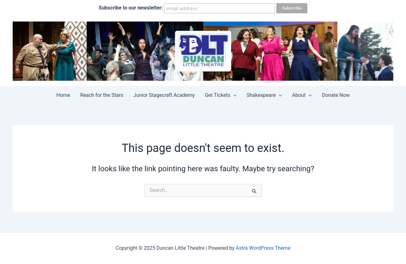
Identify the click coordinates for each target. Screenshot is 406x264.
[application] (233, 95)
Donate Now (336, 95)
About (302, 95)
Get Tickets (221, 95)
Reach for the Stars (101, 95)
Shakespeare (264, 95)
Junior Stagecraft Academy (164, 95)
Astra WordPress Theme (263, 248)
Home (63, 95)
